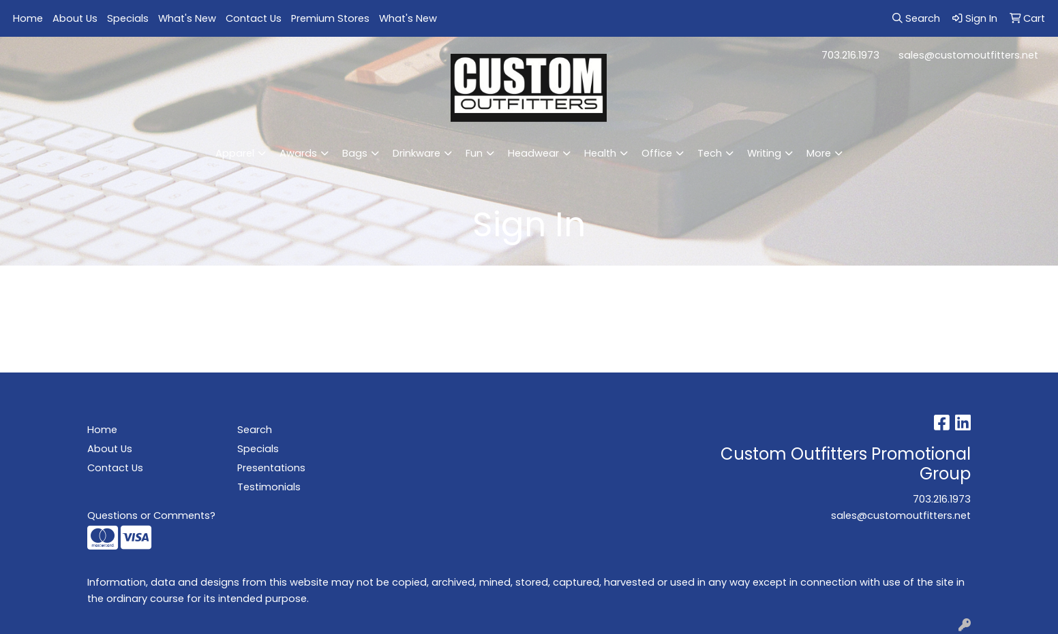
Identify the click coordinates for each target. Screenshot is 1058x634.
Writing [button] (764, 153)
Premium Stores (330, 18)
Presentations (271, 468)
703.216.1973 (850, 55)
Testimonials (269, 487)
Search (254, 430)
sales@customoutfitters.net (968, 55)
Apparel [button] (234, 153)
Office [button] (656, 153)
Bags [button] (354, 153)
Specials (128, 18)
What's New (187, 18)
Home (28, 18)
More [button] (818, 153)
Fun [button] (474, 153)
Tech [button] (709, 153)
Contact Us (254, 18)
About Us (74, 18)
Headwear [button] (533, 153)
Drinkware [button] (416, 153)
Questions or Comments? (151, 515)
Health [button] (600, 153)
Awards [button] (298, 153)
